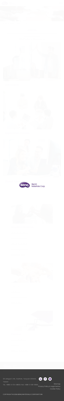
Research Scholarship (19, 351)
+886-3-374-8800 (13, 385)
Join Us (15, 286)
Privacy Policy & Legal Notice (49, 386)
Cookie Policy (55, 389)
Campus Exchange (18, 340)
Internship (15, 345)
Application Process (19, 297)
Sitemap (57, 384)
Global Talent (16, 303)
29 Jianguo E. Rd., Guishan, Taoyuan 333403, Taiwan (19, 380)
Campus (16, 334)
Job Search (15, 292)
